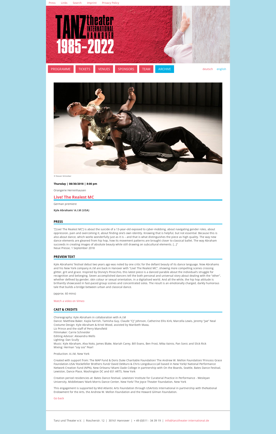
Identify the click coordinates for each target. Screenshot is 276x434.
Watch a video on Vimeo (69, 301)
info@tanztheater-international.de (187, 420)
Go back (59, 398)
